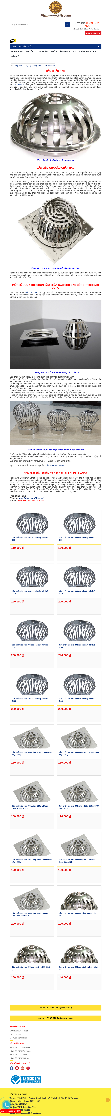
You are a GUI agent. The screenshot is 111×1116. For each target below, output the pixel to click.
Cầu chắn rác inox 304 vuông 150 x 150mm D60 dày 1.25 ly (79, 807)
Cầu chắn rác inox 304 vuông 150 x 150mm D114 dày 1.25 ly (77, 861)
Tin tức (30, 52)
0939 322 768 (54, 1018)
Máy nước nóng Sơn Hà (19, 1054)
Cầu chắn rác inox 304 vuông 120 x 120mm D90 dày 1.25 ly (79, 753)
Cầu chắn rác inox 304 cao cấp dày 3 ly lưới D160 (30, 700)
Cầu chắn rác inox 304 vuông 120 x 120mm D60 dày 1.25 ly (32, 753)
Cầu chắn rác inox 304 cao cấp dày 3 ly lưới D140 (77, 646)
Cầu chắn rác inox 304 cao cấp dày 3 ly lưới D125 (30, 646)
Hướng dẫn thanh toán (63, 52)
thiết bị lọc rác (31, 292)
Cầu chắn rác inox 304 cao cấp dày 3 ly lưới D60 (30, 538)
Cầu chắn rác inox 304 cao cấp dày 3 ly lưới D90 (77, 538)
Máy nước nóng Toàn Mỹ (19, 1058)
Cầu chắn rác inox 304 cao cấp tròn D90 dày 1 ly (31, 968)
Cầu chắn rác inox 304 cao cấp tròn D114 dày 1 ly (78, 968)
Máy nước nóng (17, 1043)
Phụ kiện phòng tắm (33, 66)
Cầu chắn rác (49, 66)
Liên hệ (15, 56)
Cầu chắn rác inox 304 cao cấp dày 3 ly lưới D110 (77, 592)
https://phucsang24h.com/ (30, 498)
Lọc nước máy (15, 1034)
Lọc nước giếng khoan (18, 1038)
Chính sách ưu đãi (88, 52)
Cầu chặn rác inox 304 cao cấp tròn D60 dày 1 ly (78, 914)
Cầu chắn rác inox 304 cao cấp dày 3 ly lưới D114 (30, 592)
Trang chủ (17, 52)
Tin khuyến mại (93, 33)
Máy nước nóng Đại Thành (20, 1051)
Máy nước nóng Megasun (20, 1047)
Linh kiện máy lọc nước (19, 1031)
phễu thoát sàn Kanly (54, 465)
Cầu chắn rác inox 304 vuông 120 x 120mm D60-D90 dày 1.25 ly (30, 807)
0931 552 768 (53, 1007)
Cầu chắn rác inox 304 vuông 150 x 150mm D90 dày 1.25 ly (32, 861)
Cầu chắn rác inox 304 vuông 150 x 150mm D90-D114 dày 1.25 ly (30, 914)
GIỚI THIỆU (42, 52)
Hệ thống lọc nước (18, 1027)
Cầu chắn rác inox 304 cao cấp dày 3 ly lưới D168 (77, 700)
